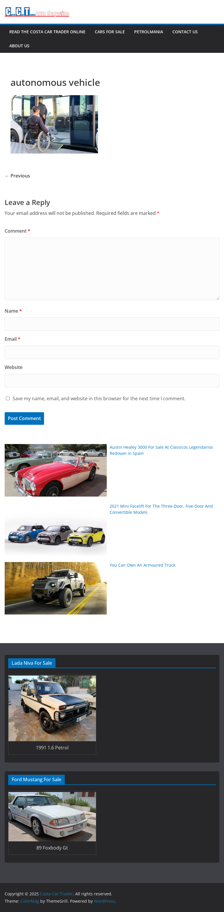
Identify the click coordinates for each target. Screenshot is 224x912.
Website (13, 367)
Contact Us (185, 31)
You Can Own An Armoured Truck (142, 565)
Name (13, 311)
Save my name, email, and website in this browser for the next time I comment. (99, 398)
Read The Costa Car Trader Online (47, 31)
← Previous (17, 176)
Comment (17, 231)
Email (12, 339)
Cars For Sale (110, 31)
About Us (19, 45)
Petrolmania (148, 31)
